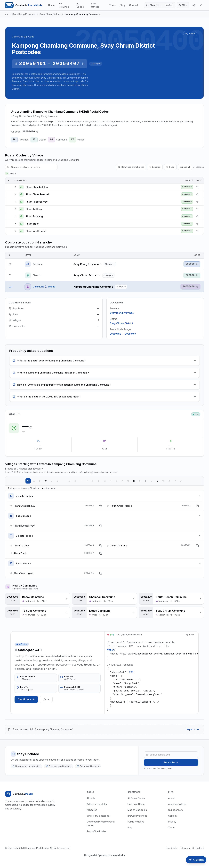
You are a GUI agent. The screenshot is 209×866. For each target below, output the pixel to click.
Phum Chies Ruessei (37, 194)
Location (155, 167)
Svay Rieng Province (23, 14)
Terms (171, 827)
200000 (190, 264)
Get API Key (26, 699)
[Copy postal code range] (83, 63)
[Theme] (201, 5)
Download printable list (131, 167)
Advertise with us (177, 804)
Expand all (185, 167)
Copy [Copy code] (190, 634)
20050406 (187, 202)
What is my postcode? (99, 815)
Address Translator (97, 804)
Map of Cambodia (137, 809)
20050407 (66, 63)
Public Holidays (136, 821)
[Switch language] (183, 5)
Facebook (171, 848)
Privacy (172, 821)
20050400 (189, 286)
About (171, 798)
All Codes (80, 5)
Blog (122, 5)
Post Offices (95, 5)
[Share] (194, 5)
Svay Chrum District (50, 14)
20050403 (187, 187)
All (28, 481)
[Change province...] (110, 264)
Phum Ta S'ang (34, 216)
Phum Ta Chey (34, 209)
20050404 (187, 209)
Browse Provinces (137, 815)
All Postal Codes (136, 798)
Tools (112, 5)
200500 (190, 275)
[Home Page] (23, 5)
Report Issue (193, 729)
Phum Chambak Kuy (37, 187)
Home (51, 5)
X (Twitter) (198, 848)
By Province (64, 5)
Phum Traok (32, 223)
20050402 (187, 224)
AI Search (92, 809)
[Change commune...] (121, 287)
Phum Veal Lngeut (36, 231)
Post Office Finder (96, 831)
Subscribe (171, 762)
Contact (133, 5)
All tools (91, 798)
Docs (46, 699)
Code (170, 167)
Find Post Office (136, 804)
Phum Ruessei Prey (37, 201)
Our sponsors (175, 809)
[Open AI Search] (196, 859)
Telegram (184, 848)
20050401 (33, 63)
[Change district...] (108, 275)
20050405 (187, 231)
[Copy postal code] (37, 131)
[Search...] (159, 5)
